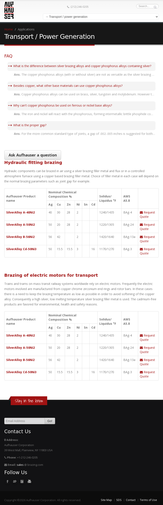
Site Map (106, 500)
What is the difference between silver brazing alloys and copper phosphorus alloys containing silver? (79, 66)
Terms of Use (148, 500)
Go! (49, 421)
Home (8, 29)
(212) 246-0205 (78, 7)
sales (20, 465)
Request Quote (147, 214)
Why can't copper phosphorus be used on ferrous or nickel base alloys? (60, 105)
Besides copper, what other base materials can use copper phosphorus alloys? (65, 86)
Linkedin (22, 481)
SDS (119, 500)
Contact (131, 500)
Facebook (7, 481)
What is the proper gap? (27, 125)
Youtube (29, 481)
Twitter (15, 481)
